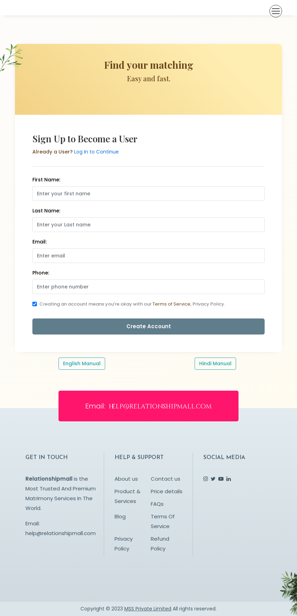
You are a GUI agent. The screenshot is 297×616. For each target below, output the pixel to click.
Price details (166, 491)
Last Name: (46, 210)
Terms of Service (171, 304)
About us (126, 478)
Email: (39, 241)
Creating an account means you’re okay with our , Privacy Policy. (132, 304)
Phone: (40, 272)
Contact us (165, 478)
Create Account (148, 326)
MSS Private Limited (147, 608)
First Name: (46, 179)
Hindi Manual (215, 363)
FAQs (157, 504)
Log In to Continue (96, 151)
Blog (120, 516)
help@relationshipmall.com (60, 533)
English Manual (82, 363)
